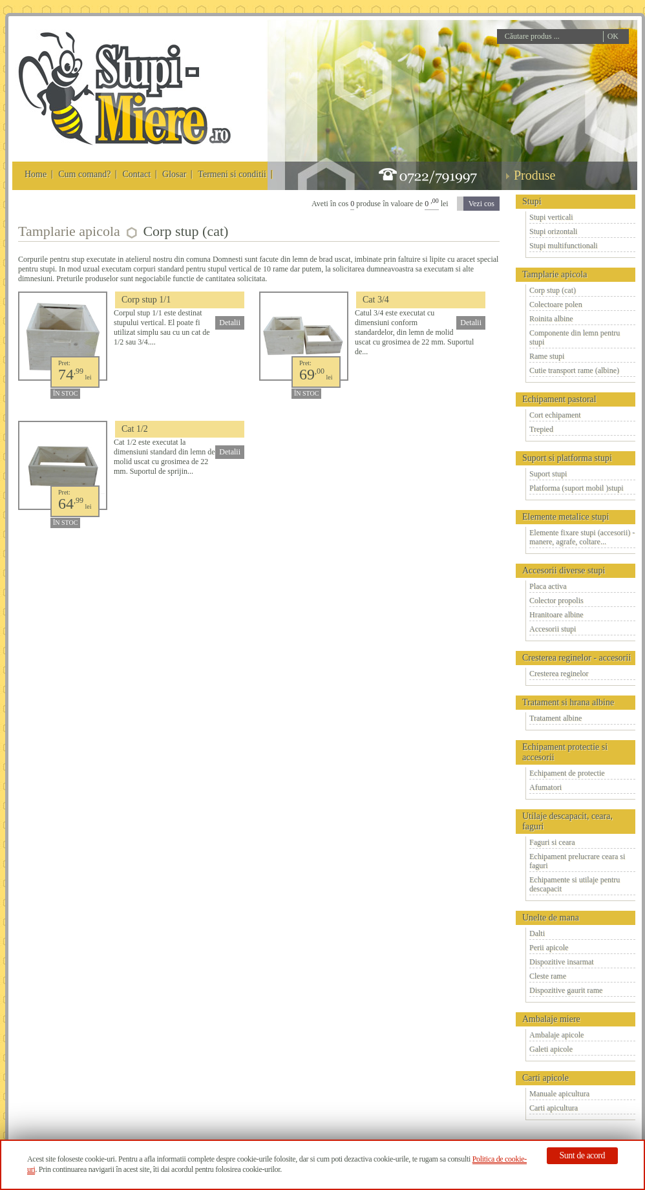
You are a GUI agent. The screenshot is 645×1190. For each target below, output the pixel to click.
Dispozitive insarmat (561, 961)
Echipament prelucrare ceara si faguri (577, 861)
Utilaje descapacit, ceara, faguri (567, 821)
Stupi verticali (551, 217)
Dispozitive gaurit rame (565, 990)
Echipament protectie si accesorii (565, 752)
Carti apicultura (553, 1107)
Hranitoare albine (556, 614)
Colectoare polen (555, 304)
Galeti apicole (551, 1049)
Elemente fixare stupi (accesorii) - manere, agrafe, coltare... (582, 537)
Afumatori (545, 787)
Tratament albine (555, 718)
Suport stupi (548, 473)
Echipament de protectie (567, 773)
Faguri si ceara (552, 842)
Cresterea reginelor (559, 673)
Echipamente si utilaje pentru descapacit (574, 884)
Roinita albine (551, 318)
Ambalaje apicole (556, 1034)
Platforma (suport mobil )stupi (576, 488)
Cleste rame (547, 976)
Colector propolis (556, 600)
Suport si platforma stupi (567, 458)
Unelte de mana (550, 917)
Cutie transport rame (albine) (574, 370)
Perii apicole (548, 947)
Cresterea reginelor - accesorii (576, 658)
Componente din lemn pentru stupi (574, 337)
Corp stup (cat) (552, 290)
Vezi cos (481, 203)
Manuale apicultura (559, 1093)
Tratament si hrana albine (568, 702)
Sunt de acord (582, 1155)
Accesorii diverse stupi (563, 570)
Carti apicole (545, 1078)
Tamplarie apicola (554, 274)
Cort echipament (555, 415)
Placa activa (548, 586)
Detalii (229, 322)
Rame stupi (546, 356)
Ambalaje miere (551, 1019)
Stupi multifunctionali (563, 245)
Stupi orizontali (553, 231)
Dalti (537, 933)
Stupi (532, 201)
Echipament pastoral (559, 399)
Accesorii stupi (552, 628)
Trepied (541, 429)
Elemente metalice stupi (565, 517)
